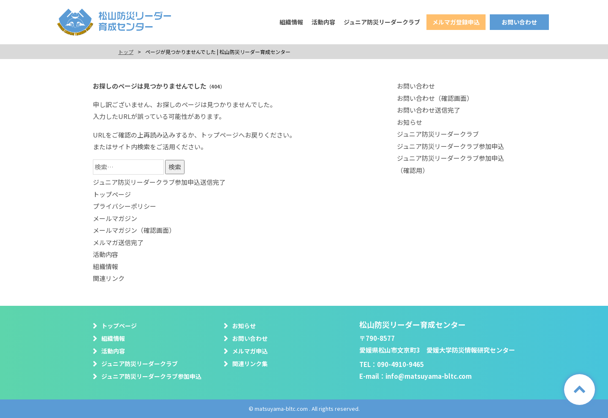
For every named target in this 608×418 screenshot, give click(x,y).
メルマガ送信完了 (118, 242)
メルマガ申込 (250, 351)
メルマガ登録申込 (456, 22)
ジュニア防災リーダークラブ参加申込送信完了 (159, 182)
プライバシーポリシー (124, 206)
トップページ (220, 134)
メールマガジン (115, 218)
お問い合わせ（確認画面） (435, 98)
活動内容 (323, 22)
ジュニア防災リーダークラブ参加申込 (450, 146)
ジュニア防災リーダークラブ (382, 22)
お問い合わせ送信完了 (428, 109)
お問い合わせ (519, 22)
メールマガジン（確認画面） (134, 230)
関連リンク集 (250, 363)
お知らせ (409, 122)
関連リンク (109, 278)
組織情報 (291, 22)
